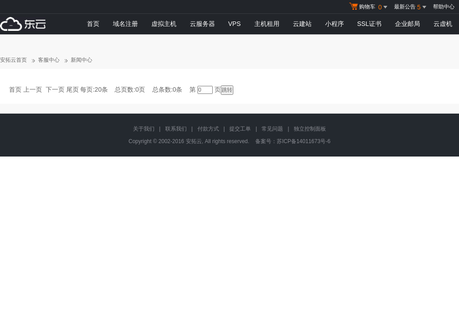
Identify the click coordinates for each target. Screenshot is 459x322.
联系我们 (176, 129)
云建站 (302, 23)
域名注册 (125, 23)
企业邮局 (407, 23)
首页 (93, 23)
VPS (234, 23)
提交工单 (240, 129)
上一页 (32, 89)
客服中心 (49, 60)
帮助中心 (444, 7)
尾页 (72, 89)
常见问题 (272, 129)
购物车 (369, 7)
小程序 (334, 23)
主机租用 (266, 23)
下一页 (55, 89)
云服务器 (202, 23)
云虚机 (442, 23)
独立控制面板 (310, 129)
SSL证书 (369, 23)
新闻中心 (81, 60)
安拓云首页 (13, 60)
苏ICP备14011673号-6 (303, 141)
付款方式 (208, 129)
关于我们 (143, 129)
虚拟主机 (163, 23)
